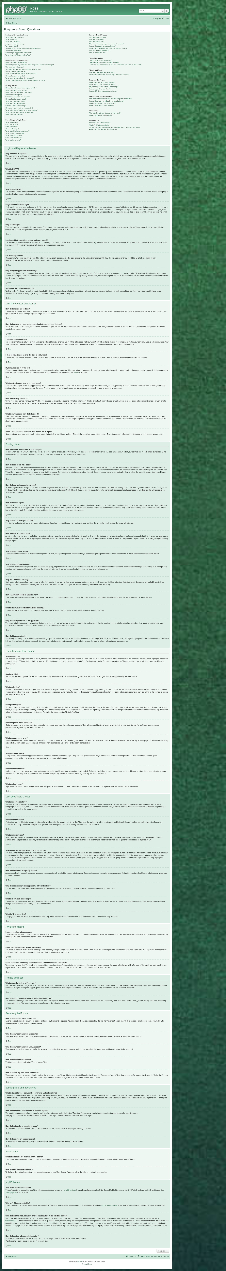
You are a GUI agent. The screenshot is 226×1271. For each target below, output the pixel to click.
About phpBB (10, 1192)
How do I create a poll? (13, 95)
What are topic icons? (13, 140)
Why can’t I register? (12, 41)
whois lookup (10, 1221)
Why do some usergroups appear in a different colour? (108, 48)
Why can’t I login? (11, 46)
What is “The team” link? (97, 53)
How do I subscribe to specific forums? (102, 103)
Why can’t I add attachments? (15, 103)
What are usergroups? (96, 41)
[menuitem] (19, 18)
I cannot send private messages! (100, 60)
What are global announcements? (17, 131)
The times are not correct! (14, 67)
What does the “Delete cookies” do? (18, 55)
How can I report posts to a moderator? (19, 108)
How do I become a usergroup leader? (102, 46)
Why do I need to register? (14, 37)
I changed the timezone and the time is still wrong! (23, 69)
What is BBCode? (11, 122)
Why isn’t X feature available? (99, 125)
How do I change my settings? (16, 62)
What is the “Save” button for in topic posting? (21, 110)
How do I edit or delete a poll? (16, 99)
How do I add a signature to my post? (18, 92)
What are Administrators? (98, 37)
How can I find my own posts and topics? (103, 91)
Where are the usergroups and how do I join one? (106, 44)
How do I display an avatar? (15, 76)
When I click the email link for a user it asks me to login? (25, 80)
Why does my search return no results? (102, 84)
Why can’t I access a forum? (15, 101)
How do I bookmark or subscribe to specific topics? (106, 101)
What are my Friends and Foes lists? (101, 72)
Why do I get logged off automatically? (18, 53)
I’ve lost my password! (13, 50)
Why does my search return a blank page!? (104, 87)
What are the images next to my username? (20, 73)
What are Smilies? (11, 127)
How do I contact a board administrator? (103, 129)
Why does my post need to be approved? (19, 112)
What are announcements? (15, 133)
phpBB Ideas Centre (109, 1205)
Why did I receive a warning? (15, 106)
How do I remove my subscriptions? (101, 105)
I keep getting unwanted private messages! (104, 62)
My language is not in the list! (15, 71)
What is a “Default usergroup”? (99, 50)
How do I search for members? (99, 89)
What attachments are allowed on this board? (104, 113)
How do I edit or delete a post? (16, 90)
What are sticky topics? (13, 135)
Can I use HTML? (11, 124)
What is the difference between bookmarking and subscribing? (110, 99)
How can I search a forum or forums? (102, 82)
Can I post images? (12, 129)
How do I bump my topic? (14, 114)
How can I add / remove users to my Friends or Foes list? (109, 74)
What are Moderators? (96, 39)
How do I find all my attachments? (100, 115)
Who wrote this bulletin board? (99, 123)
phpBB (76, 373)
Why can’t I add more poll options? (17, 97)
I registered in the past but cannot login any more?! (23, 48)
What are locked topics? (13, 138)
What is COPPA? (11, 39)
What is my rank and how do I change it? (19, 78)
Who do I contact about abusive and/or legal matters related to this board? (115, 127)
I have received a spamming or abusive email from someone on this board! (115, 65)
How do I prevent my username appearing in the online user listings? (29, 65)
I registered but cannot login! (15, 44)
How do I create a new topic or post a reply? (20, 88)
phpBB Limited (69, 1190)
